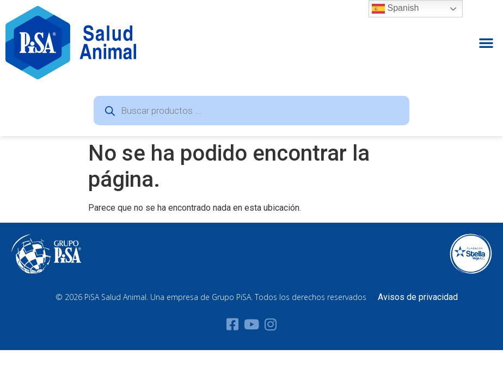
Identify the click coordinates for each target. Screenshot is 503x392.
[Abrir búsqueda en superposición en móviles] (251, 110)
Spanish (395, 8)
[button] (486, 42)
